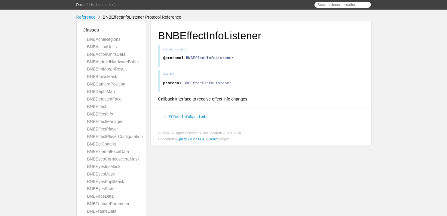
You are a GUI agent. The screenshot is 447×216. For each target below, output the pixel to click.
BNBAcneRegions (104, 39)
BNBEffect (96, 106)
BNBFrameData (102, 211)
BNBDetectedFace (104, 99)
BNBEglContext (101, 144)
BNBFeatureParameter (108, 203)
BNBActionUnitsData (106, 54)
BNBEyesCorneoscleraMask (113, 159)
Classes (91, 29)
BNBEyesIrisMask (104, 166)
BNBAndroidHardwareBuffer (113, 61)
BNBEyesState (101, 188)
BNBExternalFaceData (108, 151)
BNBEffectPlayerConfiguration (115, 136)
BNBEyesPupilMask (105, 181)
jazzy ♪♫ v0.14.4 (191, 140)
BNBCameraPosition (106, 84)
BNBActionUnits (102, 46)
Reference (86, 17)
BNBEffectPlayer (102, 129)
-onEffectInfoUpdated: (187, 118)
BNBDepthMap (101, 91)
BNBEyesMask (101, 174)
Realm (213, 140)
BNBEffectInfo (100, 114)
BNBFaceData (100, 196)
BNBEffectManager (105, 121)
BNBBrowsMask (102, 76)
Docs (80, 5)
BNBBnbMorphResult (107, 69)
